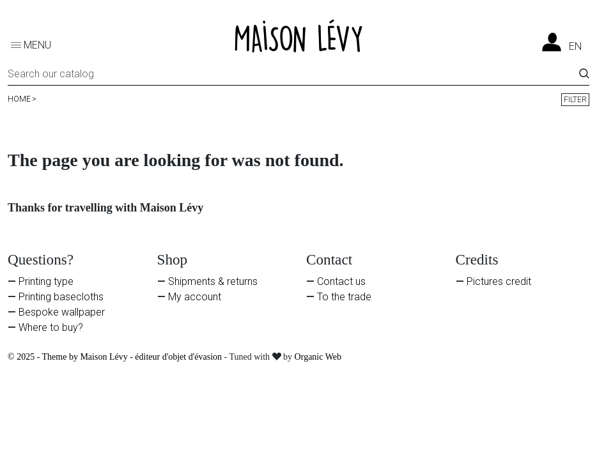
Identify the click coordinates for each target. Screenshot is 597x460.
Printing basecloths (61, 297)
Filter (575, 99)
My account (194, 297)
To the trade (344, 297)
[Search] (294, 76)
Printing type (46, 281)
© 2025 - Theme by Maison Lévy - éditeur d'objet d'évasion (116, 357)
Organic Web (318, 357)
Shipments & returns (213, 281)
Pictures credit (499, 281)
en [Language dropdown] (575, 47)
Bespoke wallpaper (62, 312)
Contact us (341, 281)
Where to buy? (51, 327)
